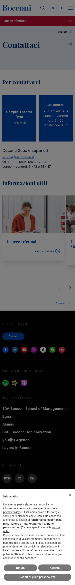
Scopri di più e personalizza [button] (37, 577)
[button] (70, 495)
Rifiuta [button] (20, 567)
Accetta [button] (55, 567)
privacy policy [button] (11, 512)
